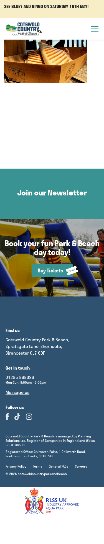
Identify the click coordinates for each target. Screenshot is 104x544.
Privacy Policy (16, 466)
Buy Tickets (55, 270)
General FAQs (58, 466)
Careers (81, 466)
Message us (17, 392)
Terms (37, 466)
